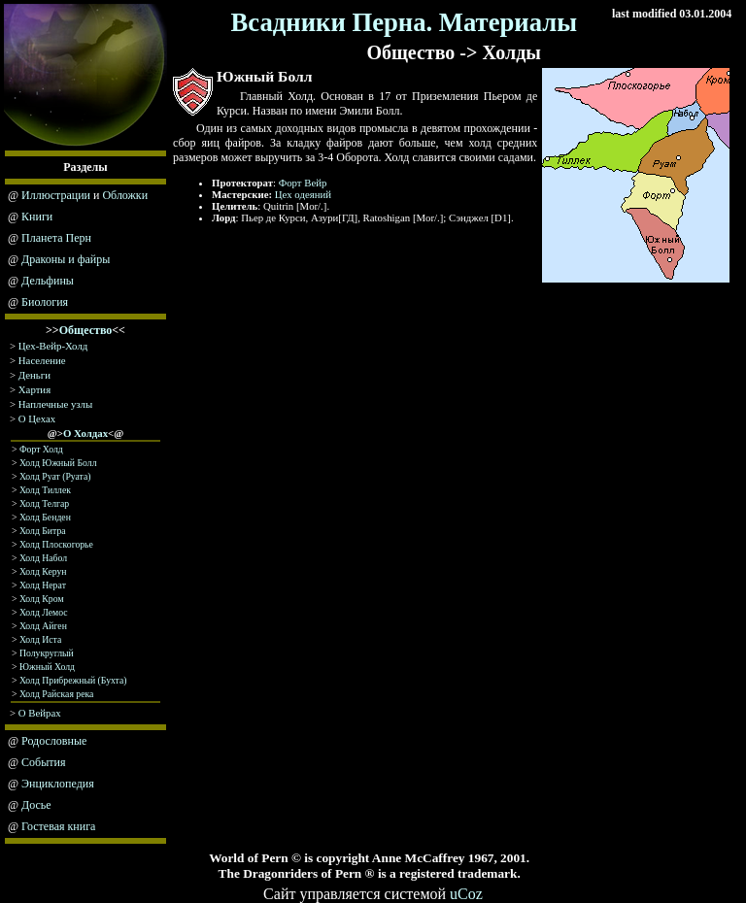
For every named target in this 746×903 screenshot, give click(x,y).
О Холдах (85, 433)
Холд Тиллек (45, 490)
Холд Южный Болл (58, 462)
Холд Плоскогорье (56, 544)
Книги (36, 216)
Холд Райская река (56, 693)
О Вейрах (39, 713)
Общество (86, 330)
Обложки (125, 195)
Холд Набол (43, 557)
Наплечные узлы (55, 404)
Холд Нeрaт (42, 585)
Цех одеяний (303, 194)
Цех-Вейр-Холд (52, 345)
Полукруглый (46, 653)
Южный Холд (47, 666)
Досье (36, 805)
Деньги (34, 375)
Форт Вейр (303, 182)
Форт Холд (41, 449)
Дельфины (47, 280)
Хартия (34, 389)
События (43, 762)
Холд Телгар (44, 503)
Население (42, 360)
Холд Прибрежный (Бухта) (73, 680)
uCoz (466, 894)
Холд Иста (40, 639)
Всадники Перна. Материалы (404, 22)
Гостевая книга (58, 826)
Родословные (53, 741)
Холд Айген (43, 625)
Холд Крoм (41, 598)
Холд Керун (43, 571)
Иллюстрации (55, 195)
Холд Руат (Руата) (55, 476)
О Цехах (36, 418)
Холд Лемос (43, 612)
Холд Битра (42, 530)
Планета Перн (56, 238)
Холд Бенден (45, 517)
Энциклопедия (57, 783)
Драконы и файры (65, 259)
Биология (44, 302)
